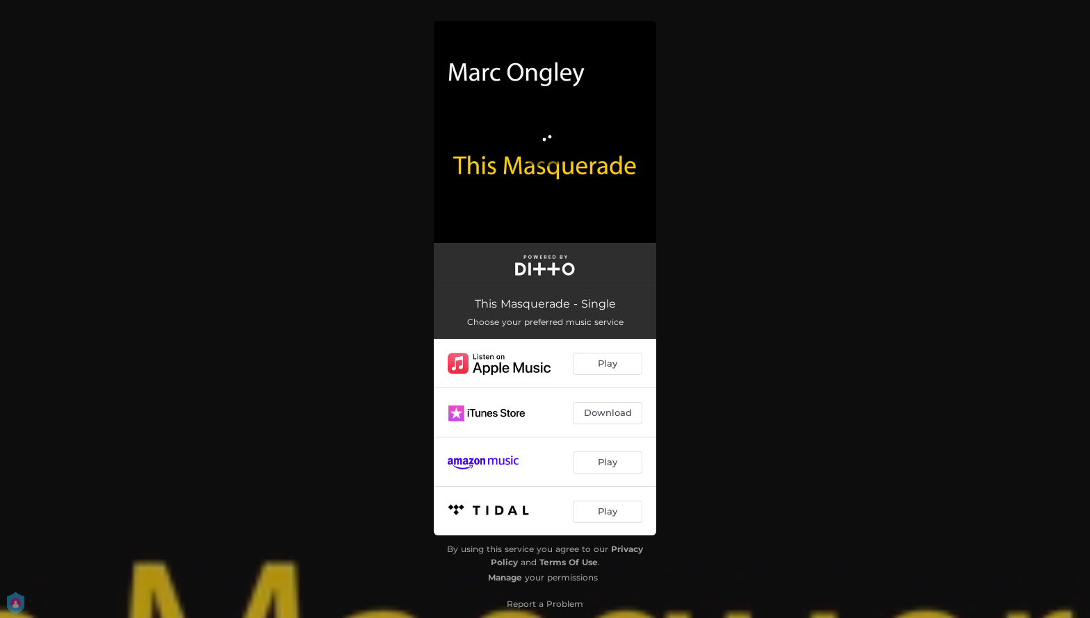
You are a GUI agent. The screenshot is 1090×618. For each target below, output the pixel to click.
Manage (505, 577)
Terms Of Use (568, 562)
